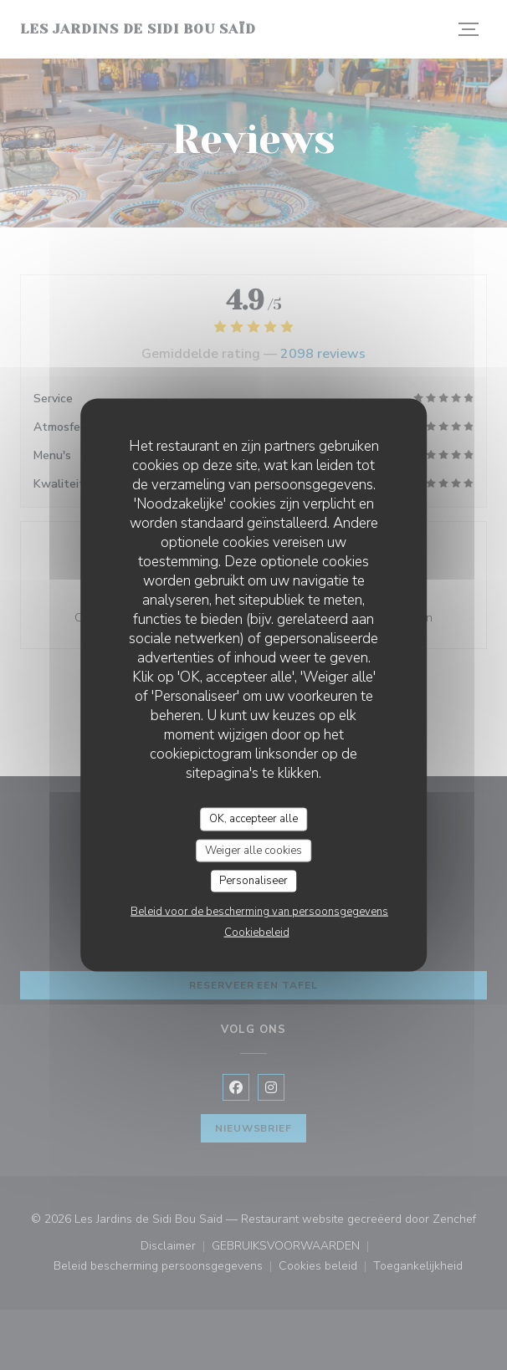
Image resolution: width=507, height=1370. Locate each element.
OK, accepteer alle (253, 818)
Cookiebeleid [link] (256, 931)
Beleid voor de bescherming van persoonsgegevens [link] (259, 910)
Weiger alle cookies (253, 849)
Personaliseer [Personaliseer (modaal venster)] (253, 880)
